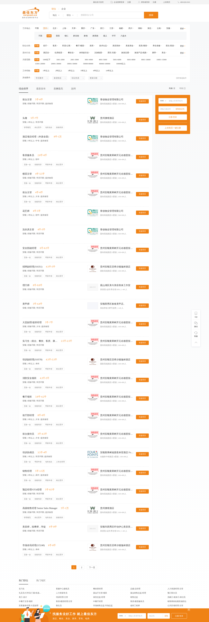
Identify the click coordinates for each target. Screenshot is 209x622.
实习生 (22, 589)
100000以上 (121, 64)
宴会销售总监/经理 (138, 593)
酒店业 (46, 53)
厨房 (91, 46)
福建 (121, 28)
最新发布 (41, 88)
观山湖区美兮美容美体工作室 (115, 285)
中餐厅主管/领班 (26, 601)
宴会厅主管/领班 (100, 593)
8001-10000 (146, 59)
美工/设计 (23, 597)
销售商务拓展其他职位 (176, 601)
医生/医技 (170, 46)
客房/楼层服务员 (137, 601)
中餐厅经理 (98, 601)
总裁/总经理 (135, 589)
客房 (54, 46)
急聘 (73, 88)
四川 (130, 28)
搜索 (151, 15)
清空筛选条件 (181, 78)
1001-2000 (61, 59)
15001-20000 (41, 64)
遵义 (105, 36)
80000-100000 (105, 64)
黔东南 (76, 36)
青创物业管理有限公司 (111, 99)
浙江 (102, 28)
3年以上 (72, 71)
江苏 (111, 28)
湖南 (140, 28)
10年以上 (110, 71)
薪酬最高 (58, 88)
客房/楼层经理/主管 (64, 601)
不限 (37, 28)
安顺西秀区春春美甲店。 (113, 304)
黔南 (86, 36)
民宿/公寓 (66, 46)
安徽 (168, 28)
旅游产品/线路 (140, 53)
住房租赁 (58, 53)
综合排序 (23, 88)
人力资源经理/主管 (175, 589)
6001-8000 (132, 59)
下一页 (92, 567)
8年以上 (97, 71)
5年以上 (85, 71)
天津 (73, 28)
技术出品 (103, 46)
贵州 (45, 28)
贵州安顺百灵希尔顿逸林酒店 (115, 266)
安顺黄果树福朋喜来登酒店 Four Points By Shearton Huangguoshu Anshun (117, 452)
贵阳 (58, 36)
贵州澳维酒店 (107, 118)
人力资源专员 (61, 593)
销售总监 (134, 597)
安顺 (49, 36)
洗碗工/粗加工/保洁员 (176, 597)
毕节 (114, 36)
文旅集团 (98, 53)
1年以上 (47, 71)
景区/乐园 (112, 53)
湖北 (149, 28)
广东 (92, 28)
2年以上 (59, 71)
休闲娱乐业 (84, 53)
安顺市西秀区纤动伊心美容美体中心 (117, 526)
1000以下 (47, 59)
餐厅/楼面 (80, 46)
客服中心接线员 (62, 589)
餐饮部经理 (98, 589)
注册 (129, 2)
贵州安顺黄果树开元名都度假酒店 (117, 155)
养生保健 (156, 46)
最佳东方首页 (98, 2)
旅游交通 (125, 53)
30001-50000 (73, 64)
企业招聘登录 (119, 2)
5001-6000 (118, 59)
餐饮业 (71, 53)
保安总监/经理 (99, 597)
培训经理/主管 (62, 597)
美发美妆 (129, 46)
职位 (54, 9)
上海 (64, 28)
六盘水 (123, 36)
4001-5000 (104, 59)
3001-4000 (90, 59)
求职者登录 (145, 2)
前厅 (45, 46)
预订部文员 (172, 593)
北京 (54, 28)
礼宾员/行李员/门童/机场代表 (30, 593)
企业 (63, 9)
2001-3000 (76, 59)
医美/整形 (143, 46)
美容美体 (116, 46)
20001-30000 (57, 64)
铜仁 (66, 36)
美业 (163, 53)
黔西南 (95, 36)
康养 (154, 53)
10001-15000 (162, 59)
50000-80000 (89, 64)
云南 (159, 28)
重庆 (83, 28)
